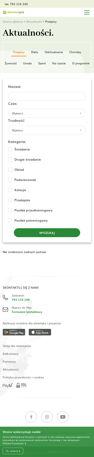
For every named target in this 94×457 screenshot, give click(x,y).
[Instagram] (47, 417)
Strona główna (13, 21)
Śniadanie (22, 149)
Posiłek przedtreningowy (33, 210)
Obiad (19, 169)
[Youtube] (63, 417)
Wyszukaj (47, 233)
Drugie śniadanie (27, 159)
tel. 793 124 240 (16, 4)
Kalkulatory (10, 353)
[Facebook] (31, 417)
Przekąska (22, 200)
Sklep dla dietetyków (17, 346)
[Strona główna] (13, 12)
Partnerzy (9, 361)
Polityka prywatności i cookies (23, 377)
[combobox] (47, 113)
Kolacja (20, 189)
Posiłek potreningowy (31, 220)
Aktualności (34, 21)
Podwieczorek (25, 179)
